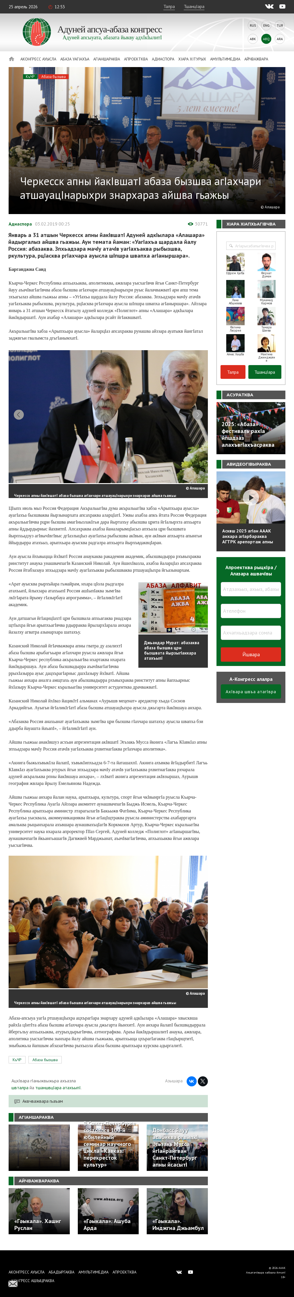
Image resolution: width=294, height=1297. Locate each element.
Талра (169, 6)
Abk (253, 39)
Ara (280, 39)
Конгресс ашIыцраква (32, 1280)
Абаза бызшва (53, 76)
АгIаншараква (106, 59)
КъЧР (30, 76)
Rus (253, 25)
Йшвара (251, 654)
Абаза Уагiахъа (74, 59)
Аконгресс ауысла (38, 59)
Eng (266, 25)
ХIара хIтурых (192, 59)
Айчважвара (256, 59)
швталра (19, 1092)
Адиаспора (163, 59)
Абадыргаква (61, 1272)
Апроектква (136, 59)
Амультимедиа (225, 59)
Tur (280, 25)
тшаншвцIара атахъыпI (58, 1092)
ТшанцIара (194, 6)
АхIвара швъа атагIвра (251, 691)
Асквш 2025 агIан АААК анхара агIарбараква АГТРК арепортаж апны (247, 536)
